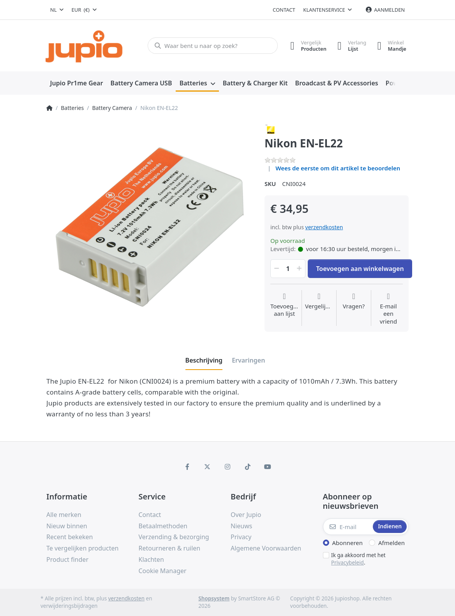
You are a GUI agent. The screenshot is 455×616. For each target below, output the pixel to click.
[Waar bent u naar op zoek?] (212, 45)
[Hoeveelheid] (287, 268)
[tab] (204, 360)
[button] (276, 268)
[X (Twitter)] (207, 466)
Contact (284, 9)
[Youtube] (267, 466)
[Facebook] (187, 466)
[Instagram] (227, 466)
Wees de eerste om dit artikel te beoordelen (337, 168)
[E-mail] (347, 527)
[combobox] (56, 9)
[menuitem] (76, 83)
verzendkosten (324, 227)
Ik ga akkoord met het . (358, 559)
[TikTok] (247, 466)
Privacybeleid (347, 562)
